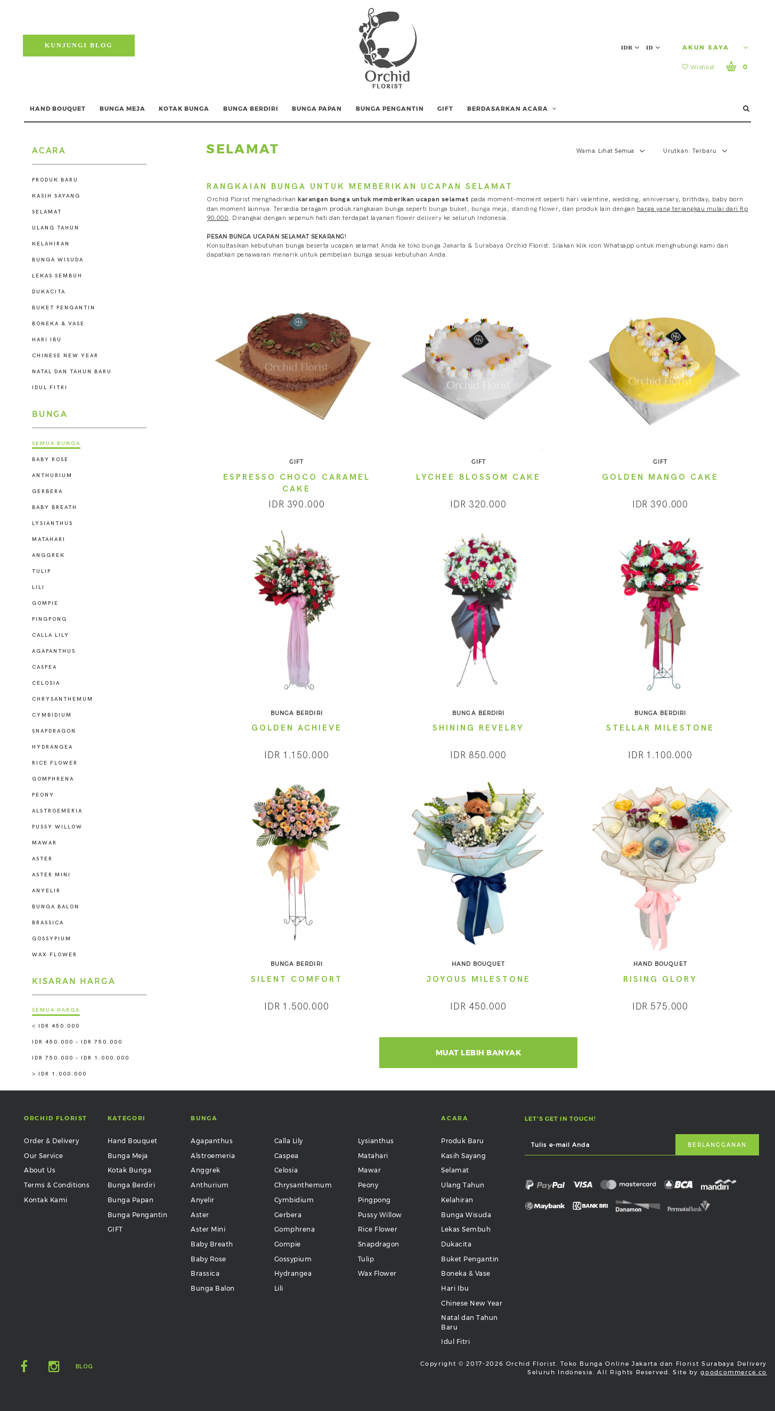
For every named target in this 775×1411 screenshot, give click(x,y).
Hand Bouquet (133, 1141)
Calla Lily (50, 635)
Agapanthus (54, 651)
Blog (84, 1367)
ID (653, 47)
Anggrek (48, 555)
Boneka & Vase (58, 324)
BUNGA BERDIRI (251, 108)
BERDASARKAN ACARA (512, 108)
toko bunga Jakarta (436, 246)
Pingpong (49, 619)
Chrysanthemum (62, 699)
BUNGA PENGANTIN (390, 108)
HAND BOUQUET (58, 108)
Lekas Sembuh (57, 276)
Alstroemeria (57, 811)
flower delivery (419, 218)
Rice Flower (55, 763)
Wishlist (698, 67)
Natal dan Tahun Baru (72, 371)
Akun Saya (715, 47)
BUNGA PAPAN (317, 108)
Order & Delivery (51, 1141)
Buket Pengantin (63, 308)
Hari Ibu (47, 340)
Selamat (47, 212)
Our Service (43, 1156)
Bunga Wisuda (58, 260)
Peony (43, 795)
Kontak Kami (46, 1200)
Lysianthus (52, 523)
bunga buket (448, 209)
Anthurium (52, 475)
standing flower (535, 209)
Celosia (46, 683)
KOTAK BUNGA (184, 108)
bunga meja (489, 209)
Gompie (45, 603)
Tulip (41, 571)
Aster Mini (51, 875)
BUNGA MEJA (122, 108)
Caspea (44, 667)
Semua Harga (56, 1010)
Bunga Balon (55, 907)
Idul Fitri (50, 387)
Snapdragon (54, 731)
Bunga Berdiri (132, 1185)
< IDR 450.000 (56, 1026)
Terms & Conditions (56, 1185)
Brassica (48, 923)
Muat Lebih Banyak (478, 1052)
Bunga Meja (128, 1156)
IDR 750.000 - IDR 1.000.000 (80, 1058)
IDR (630, 47)
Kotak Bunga (130, 1170)
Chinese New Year (65, 355)
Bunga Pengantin (138, 1215)
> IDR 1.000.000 (59, 1074)
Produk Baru (55, 180)
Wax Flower (54, 954)
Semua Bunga (56, 443)
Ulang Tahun (55, 228)
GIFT (445, 108)
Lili (38, 587)
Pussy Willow (57, 827)
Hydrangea (52, 747)
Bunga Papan (131, 1200)
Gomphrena (53, 779)
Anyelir (46, 891)
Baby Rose (50, 459)
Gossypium (51, 939)
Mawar (44, 843)
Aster (42, 859)
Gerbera (47, 491)
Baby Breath (54, 507)
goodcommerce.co (733, 1372)
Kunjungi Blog (79, 45)
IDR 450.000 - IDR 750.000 (77, 1042)
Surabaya (489, 246)
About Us (39, 1170)
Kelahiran (51, 244)
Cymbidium (52, 715)
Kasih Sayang (56, 196)
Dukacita (49, 292)
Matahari (49, 539)
